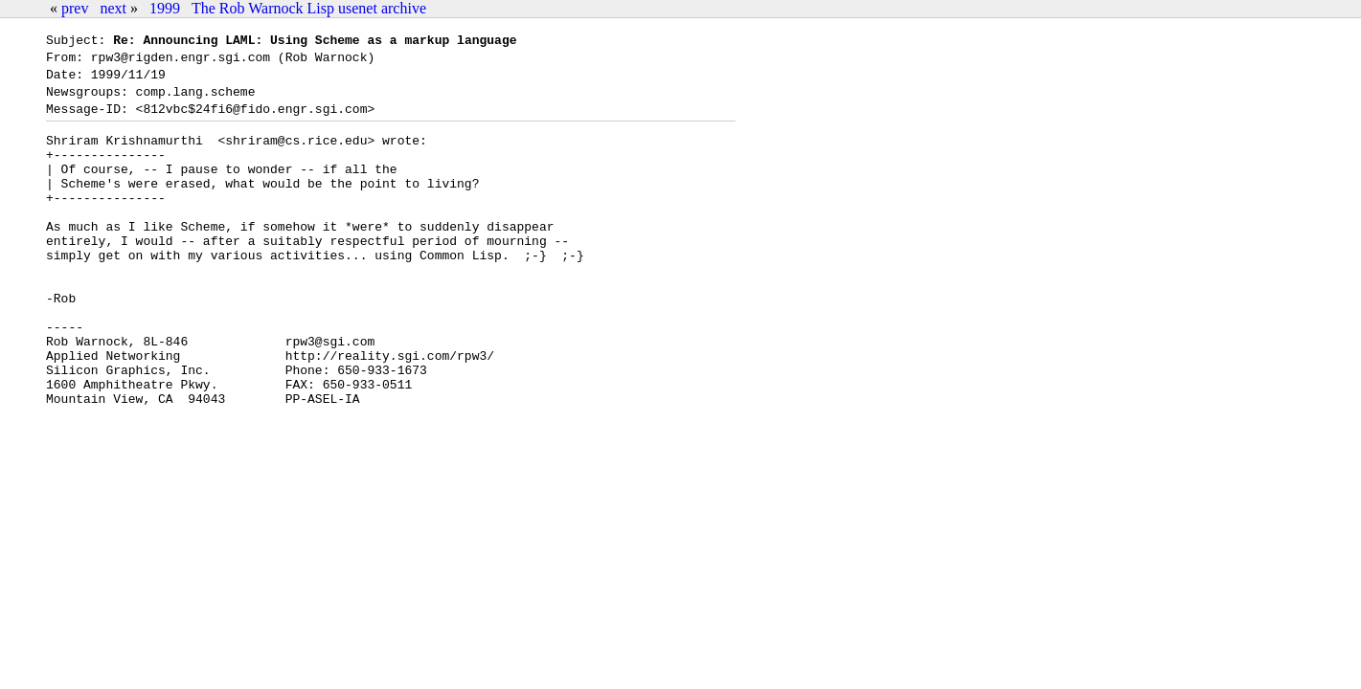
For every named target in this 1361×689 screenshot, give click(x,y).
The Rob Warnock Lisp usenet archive (309, 8)
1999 (164, 8)
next (113, 8)
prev (74, 8)
